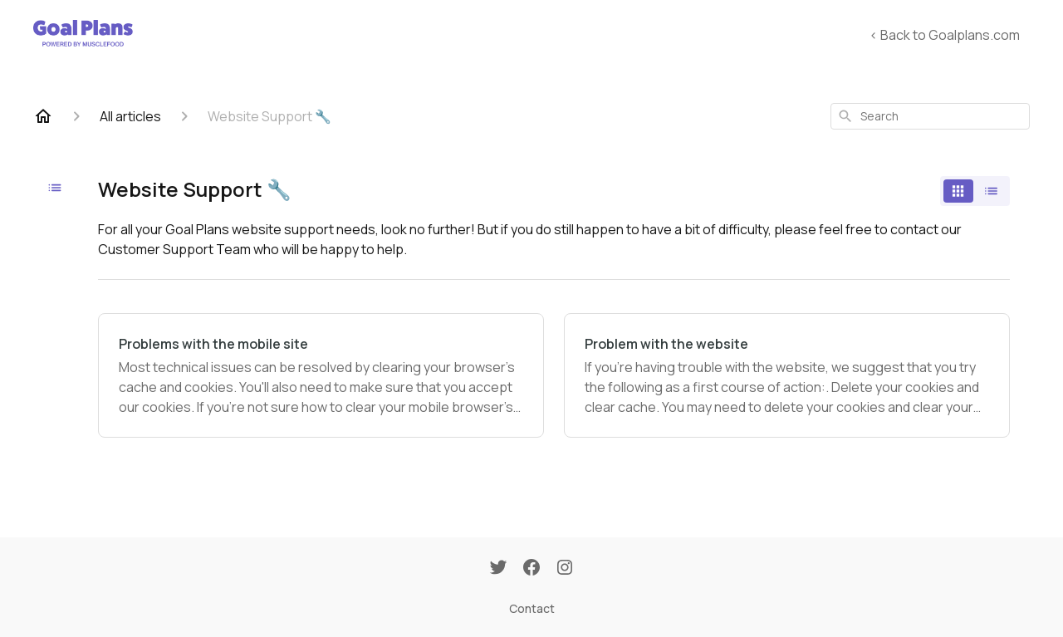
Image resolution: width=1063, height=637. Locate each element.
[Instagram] (565, 569)
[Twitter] (498, 569)
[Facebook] (531, 569)
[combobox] (930, 116)
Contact (532, 608)
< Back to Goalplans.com (945, 35)
